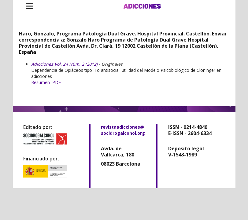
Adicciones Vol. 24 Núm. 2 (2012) (64, 64)
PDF (56, 82)
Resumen (40, 82)
